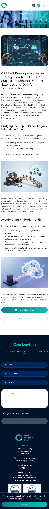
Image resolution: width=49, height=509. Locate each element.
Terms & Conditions (24, 465)
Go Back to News (24, 319)
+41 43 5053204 (29, 458)
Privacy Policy (35, 499)
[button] (45, 5)
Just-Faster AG (24, 473)
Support (24, 468)
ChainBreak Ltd (24, 475)
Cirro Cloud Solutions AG (24, 478)
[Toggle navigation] (38, 5)
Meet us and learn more (24, 310)
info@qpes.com (27, 461)
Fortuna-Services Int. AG (24, 480)
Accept (24, 504)
